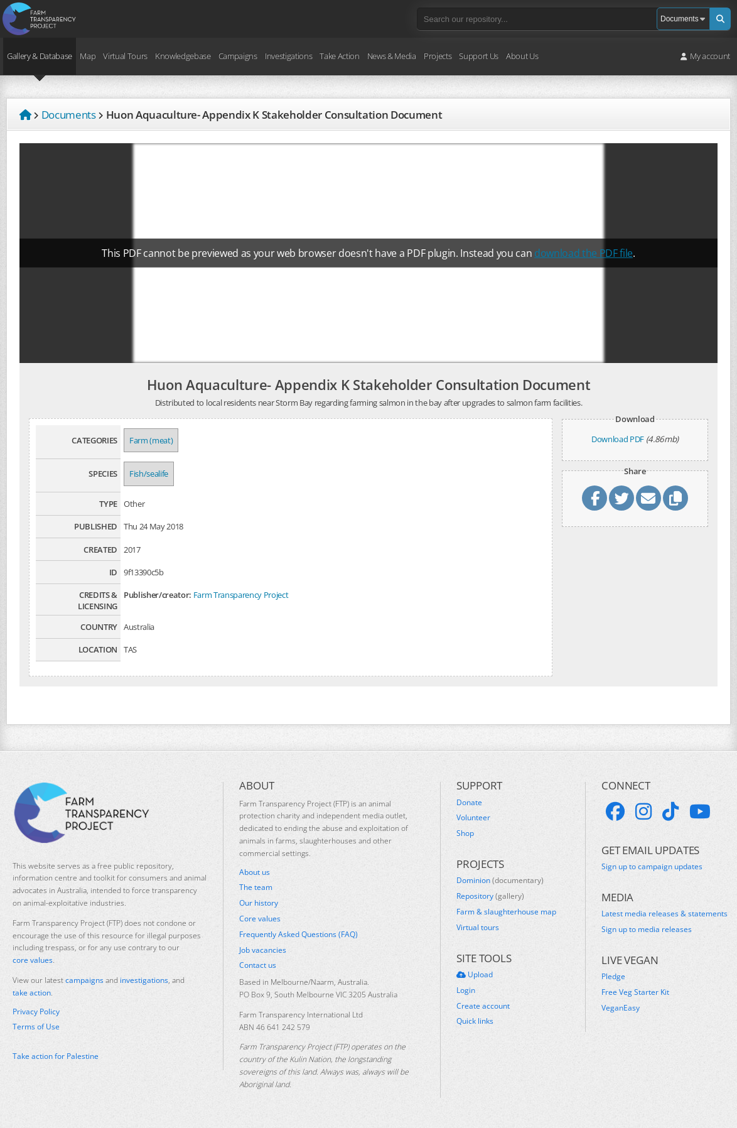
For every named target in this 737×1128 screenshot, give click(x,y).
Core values (260, 919)
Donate (469, 803)
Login (465, 990)
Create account (483, 1006)
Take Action (339, 56)
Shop (465, 833)
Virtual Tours (125, 56)
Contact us (257, 965)
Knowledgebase (183, 56)
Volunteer (473, 818)
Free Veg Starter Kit (635, 992)
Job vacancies (262, 950)
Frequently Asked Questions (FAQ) (298, 935)
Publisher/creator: (157, 594)
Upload (474, 975)
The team (255, 887)
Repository (490, 896)
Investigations (288, 56)
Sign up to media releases (646, 930)
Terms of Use (36, 1027)
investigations (144, 980)
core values (33, 960)
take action (32, 992)
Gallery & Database (39, 56)
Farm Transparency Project (241, 594)
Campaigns (237, 56)
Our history (258, 903)
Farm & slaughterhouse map (506, 912)
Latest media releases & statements (664, 914)
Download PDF (617, 439)
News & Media (391, 56)
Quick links (474, 1021)
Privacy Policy (36, 1012)
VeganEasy (620, 1008)
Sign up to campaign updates (651, 867)
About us (254, 872)
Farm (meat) (151, 440)
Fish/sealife (148, 473)
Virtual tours (477, 928)
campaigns (84, 980)
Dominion (500, 881)
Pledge (613, 977)
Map (87, 56)
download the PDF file (583, 253)
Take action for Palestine (56, 1056)
